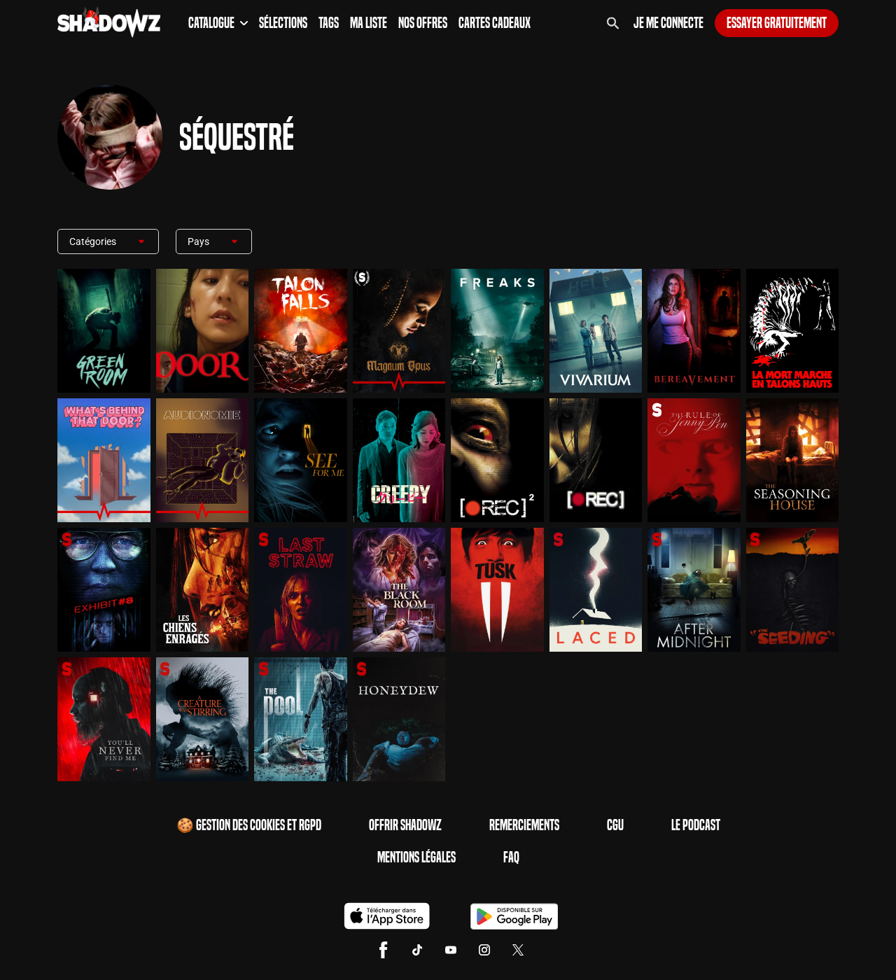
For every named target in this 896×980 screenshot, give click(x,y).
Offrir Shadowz (405, 825)
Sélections (283, 23)
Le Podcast (695, 825)
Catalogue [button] (218, 23)
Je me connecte (669, 23)
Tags (328, 23)
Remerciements (524, 825)
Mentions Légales (416, 857)
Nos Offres (422, 23)
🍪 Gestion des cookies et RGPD (248, 825)
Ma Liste (368, 23)
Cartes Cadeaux (494, 23)
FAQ (511, 857)
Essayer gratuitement (777, 23)
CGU (615, 825)
